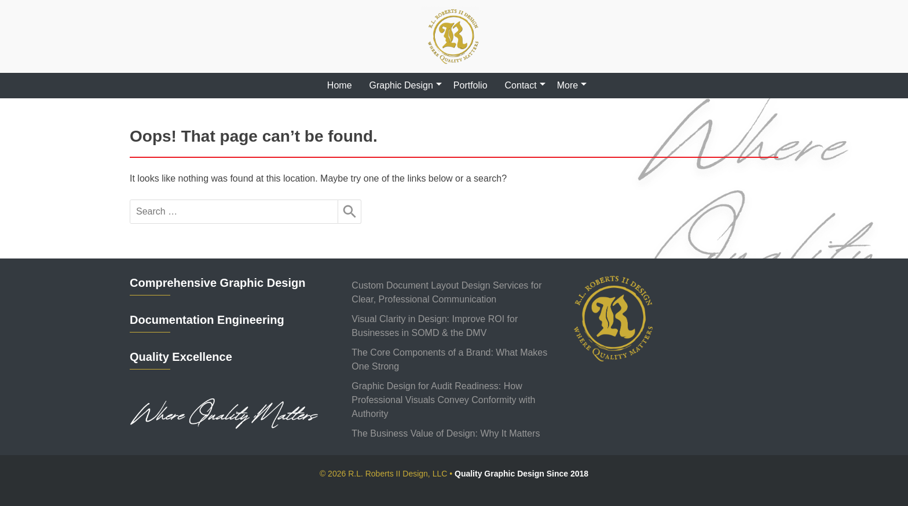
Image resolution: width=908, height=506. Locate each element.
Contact (521, 85)
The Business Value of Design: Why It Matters (446, 433)
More (567, 85)
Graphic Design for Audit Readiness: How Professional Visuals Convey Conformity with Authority (443, 400)
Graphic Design (401, 85)
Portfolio (470, 85)
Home (339, 85)
